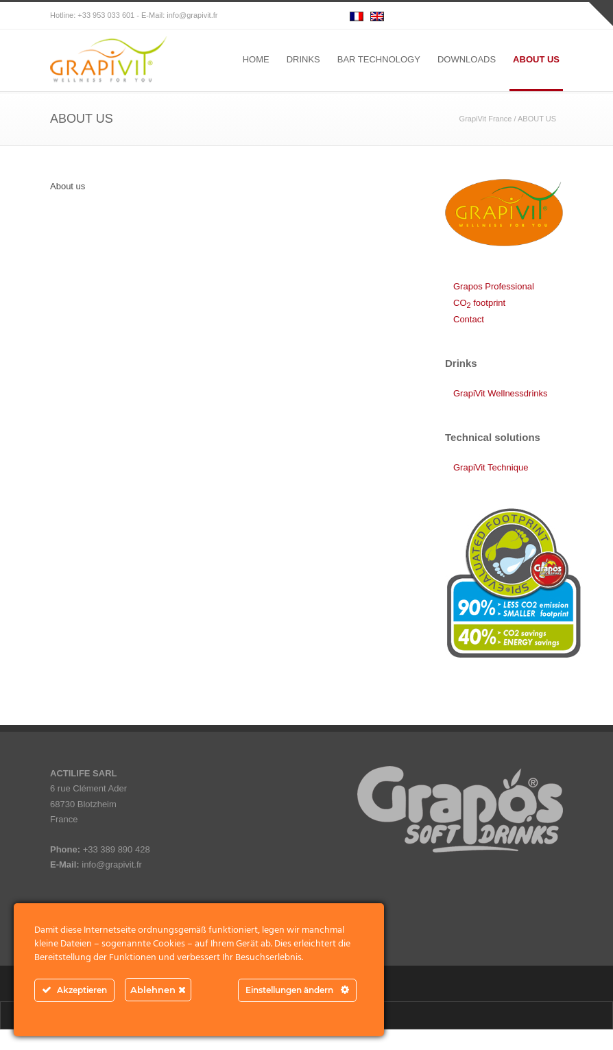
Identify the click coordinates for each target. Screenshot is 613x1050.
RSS (549, 15)
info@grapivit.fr (192, 15)
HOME (256, 59)
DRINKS (303, 59)
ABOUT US (536, 59)
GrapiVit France (485, 119)
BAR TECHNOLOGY (378, 59)
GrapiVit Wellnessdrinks (500, 393)
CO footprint (479, 303)
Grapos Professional (493, 286)
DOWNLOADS (466, 59)
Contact (468, 319)
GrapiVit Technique (490, 467)
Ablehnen (158, 989)
